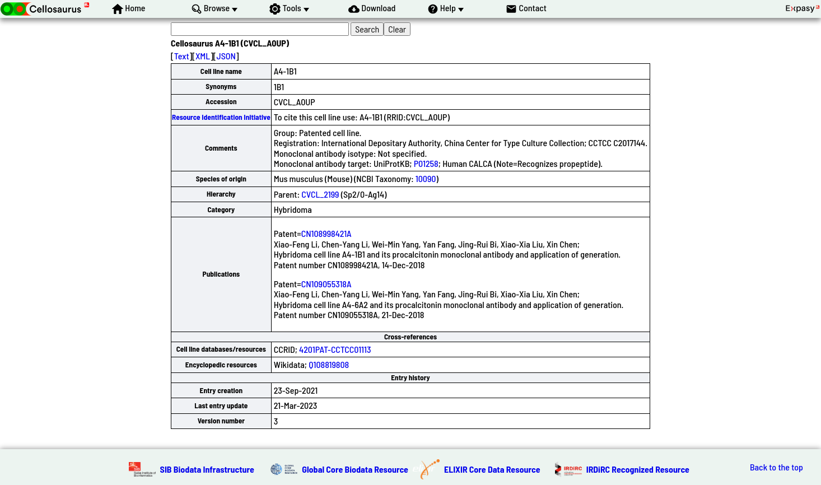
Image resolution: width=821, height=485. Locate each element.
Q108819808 (329, 364)
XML (202, 55)
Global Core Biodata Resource (355, 469)
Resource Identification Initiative (221, 117)
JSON (226, 55)
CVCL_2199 (320, 194)
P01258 (426, 163)
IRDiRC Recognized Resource (637, 469)
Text (181, 55)
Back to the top (776, 467)
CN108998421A (326, 233)
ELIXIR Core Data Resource (492, 469)
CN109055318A (326, 283)
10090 (426, 178)
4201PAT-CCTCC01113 (335, 349)
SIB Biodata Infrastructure (207, 469)
